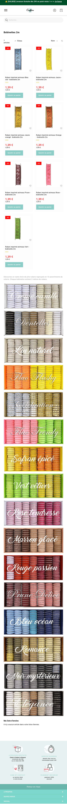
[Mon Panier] (61, 10)
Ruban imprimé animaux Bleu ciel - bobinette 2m (16, 78)
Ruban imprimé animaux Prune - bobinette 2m (18, 194)
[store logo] (30, 10)
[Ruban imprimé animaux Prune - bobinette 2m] (18, 174)
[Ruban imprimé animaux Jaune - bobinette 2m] (49, 59)
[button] (54, 10)
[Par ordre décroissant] (62, 41)
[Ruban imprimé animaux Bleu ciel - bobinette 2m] (18, 59)
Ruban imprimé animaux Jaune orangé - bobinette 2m (17, 136)
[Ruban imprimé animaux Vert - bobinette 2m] (18, 229)
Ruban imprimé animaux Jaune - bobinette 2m (49, 78)
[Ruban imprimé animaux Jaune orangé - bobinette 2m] (18, 117)
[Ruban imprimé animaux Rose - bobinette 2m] (49, 174)
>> (57, 2)
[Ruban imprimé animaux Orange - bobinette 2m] (49, 117)
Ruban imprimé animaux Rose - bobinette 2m (48, 194)
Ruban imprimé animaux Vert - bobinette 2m (17, 248)
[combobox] (33, 20)
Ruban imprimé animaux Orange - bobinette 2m (48, 136)
